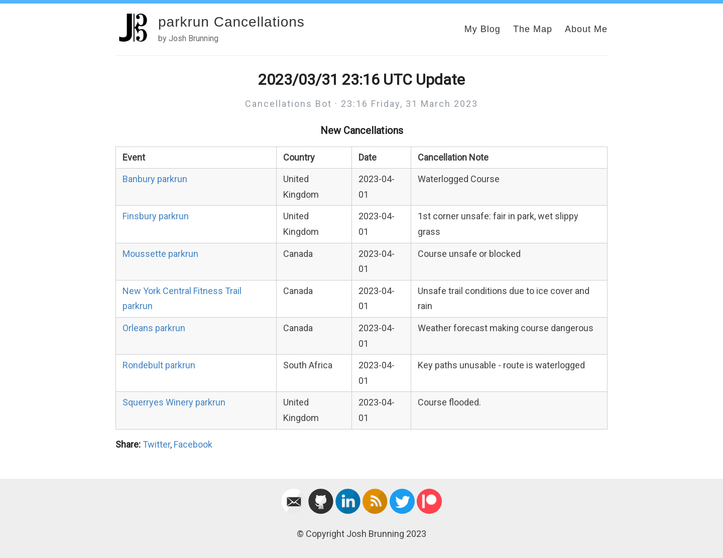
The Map (532, 29)
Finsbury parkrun (156, 216)
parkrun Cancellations (231, 22)
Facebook (193, 444)
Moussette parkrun (160, 253)
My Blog (482, 29)
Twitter (156, 444)
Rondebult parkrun (159, 365)
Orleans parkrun (154, 328)
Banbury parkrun (155, 179)
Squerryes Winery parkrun (174, 402)
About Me (586, 29)
